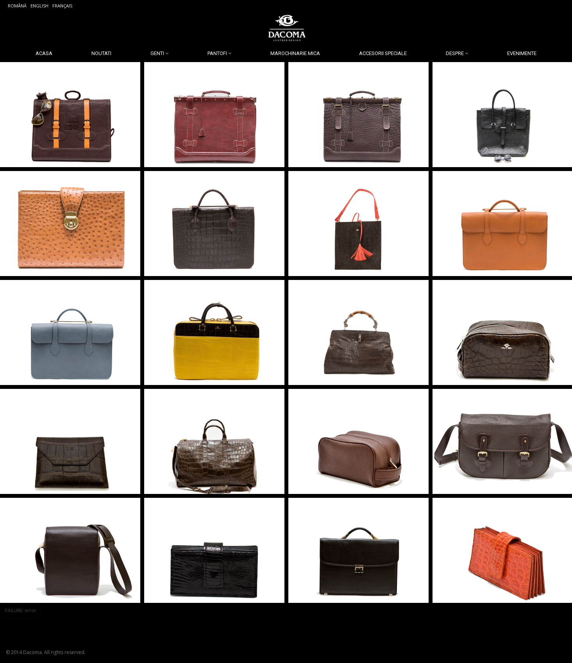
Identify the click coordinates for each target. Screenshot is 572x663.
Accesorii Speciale (383, 53)
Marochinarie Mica (295, 53)
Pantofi (217, 53)
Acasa (44, 53)
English (39, 6)
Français (62, 6)
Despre (455, 53)
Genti (157, 53)
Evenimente (521, 53)
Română (17, 6)
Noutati (101, 53)
